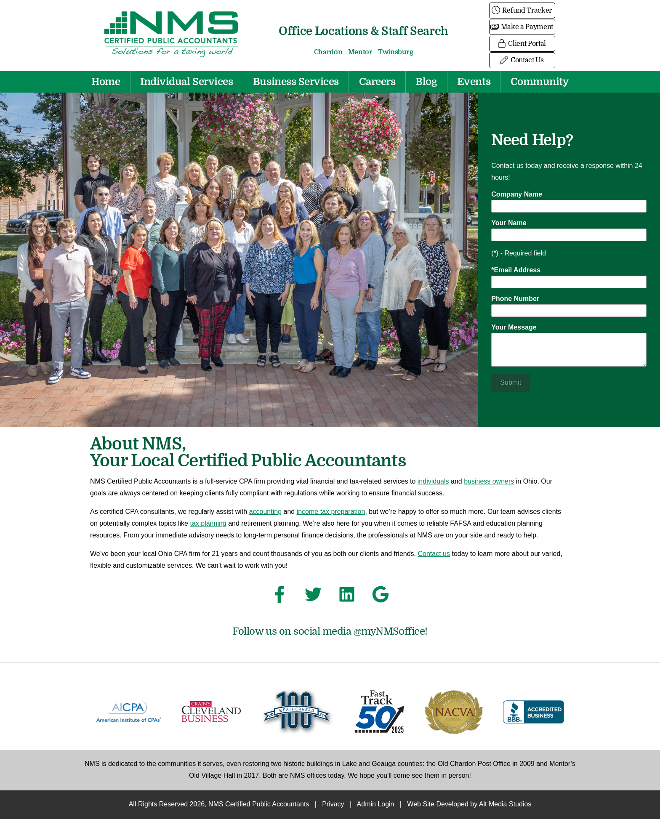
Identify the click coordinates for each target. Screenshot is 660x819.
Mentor (360, 52)
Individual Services (186, 82)
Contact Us (521, 60)
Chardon (328, 52)
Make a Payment (522, 27)
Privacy (333, 804)
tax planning (208, 523)
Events (473, 82)
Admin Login (375, 804)
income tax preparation (331, 512)
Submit (510, 382)
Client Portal (522, 44)
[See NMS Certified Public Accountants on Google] (380, 597)
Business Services (296, 82)
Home (105, 82)
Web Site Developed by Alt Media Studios (469, 804)
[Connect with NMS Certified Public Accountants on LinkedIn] (347, 597)
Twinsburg (395, 52)
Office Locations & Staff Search (363, 30)
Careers (377, 82)
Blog (426, 82)
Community (540, 82)
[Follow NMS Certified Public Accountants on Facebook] (279, 597)
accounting (265, 512)
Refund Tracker (522, 10)
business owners (489, 481)
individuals (433, 481)
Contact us (434, 554)
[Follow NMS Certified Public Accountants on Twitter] (313, 597)
